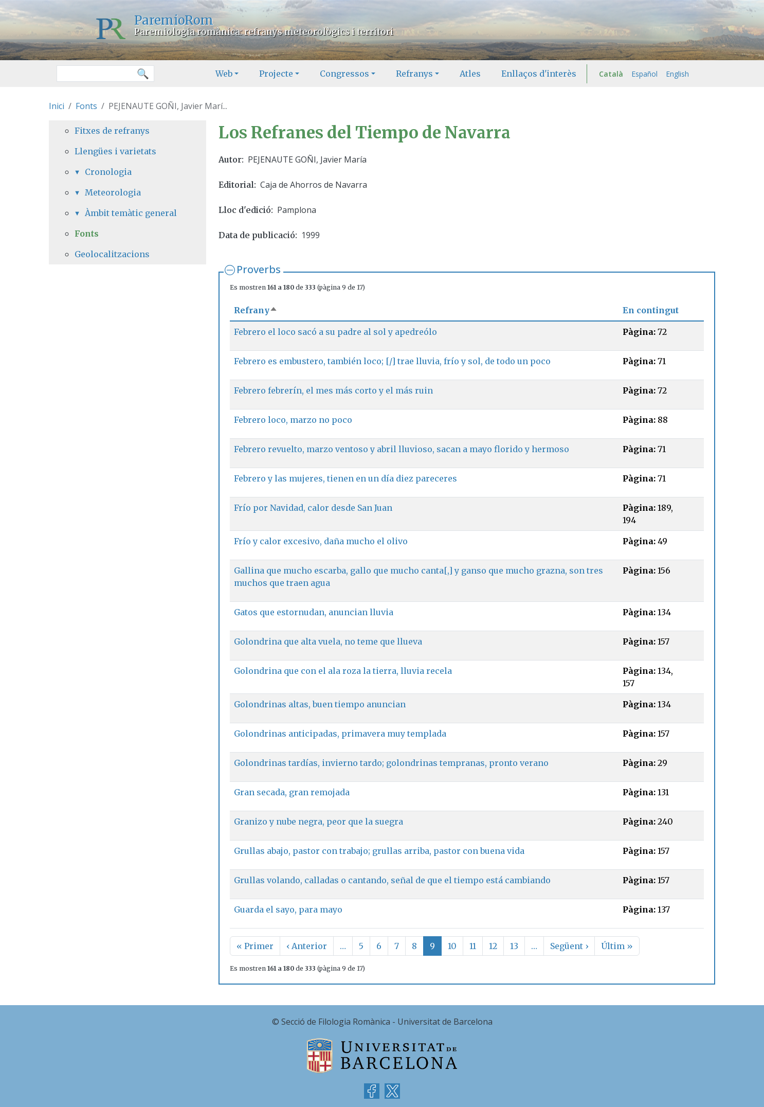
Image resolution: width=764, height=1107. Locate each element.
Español (644, 74)
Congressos (344, 73)
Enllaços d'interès (538, 73)
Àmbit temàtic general (131, 213)
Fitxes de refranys (112, 131)
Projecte (276, 73)
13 (514, 946)
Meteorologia (113, 192)
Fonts (86, 106)
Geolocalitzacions (112, 254)
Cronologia (108, 172)
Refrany (256, 310)
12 (493, 946)
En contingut (651, 310)
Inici (56, 106)
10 (452, 946)
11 (472, 946)
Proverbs (259, 269)
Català (611, 74)
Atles (470, 73)
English (677, 74)
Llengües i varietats (115, 151)
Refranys (414, 73)
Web (223, 73)
